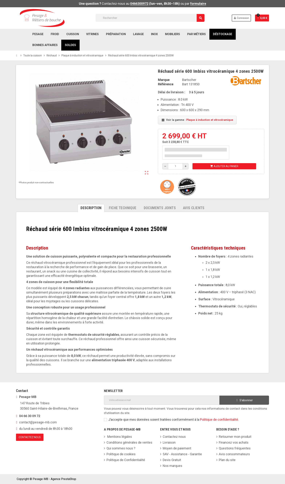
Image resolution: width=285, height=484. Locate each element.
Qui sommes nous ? (121, 448)
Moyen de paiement (177, 448)
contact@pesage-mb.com (38, 422)
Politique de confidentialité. (219, 419)
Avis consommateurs (234, 454)
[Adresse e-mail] (161, 400)
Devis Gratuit (172, 460)
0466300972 (139, 3)
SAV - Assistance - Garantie (182, 454)
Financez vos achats (233, 442)
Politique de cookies (121, 454)
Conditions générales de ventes (129, 442)
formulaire (198, 3)
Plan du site (227, 460)
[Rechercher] (150, 18)
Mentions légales (119, 437)
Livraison (169, 442)
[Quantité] (175, 166)
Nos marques (172, 466)
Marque (164, 80)
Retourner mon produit (235, 437)
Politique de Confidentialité (126, 460)
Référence (165, 84)
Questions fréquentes (235, 448)
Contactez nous (174, 437)
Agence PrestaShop (63, 479)
